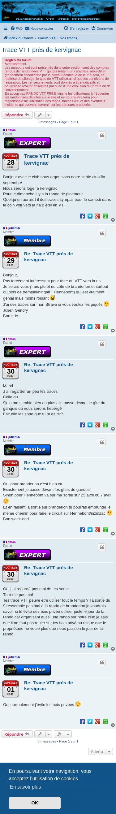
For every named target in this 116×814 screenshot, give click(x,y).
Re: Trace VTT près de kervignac (48, 256)
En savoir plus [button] (25, 787)
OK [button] (35, 802)
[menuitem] (16, 28)
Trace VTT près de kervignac (41, 49)
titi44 (11, 130)
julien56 (14, 228)
